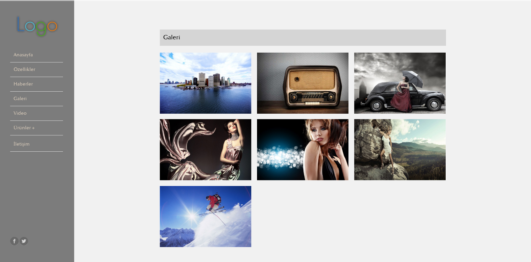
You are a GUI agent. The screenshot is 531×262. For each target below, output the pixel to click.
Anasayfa (23, 55)
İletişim (21, 144)
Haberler (23, 84)
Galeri (20, 98)
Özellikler (24, 69)
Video (20, 113)
